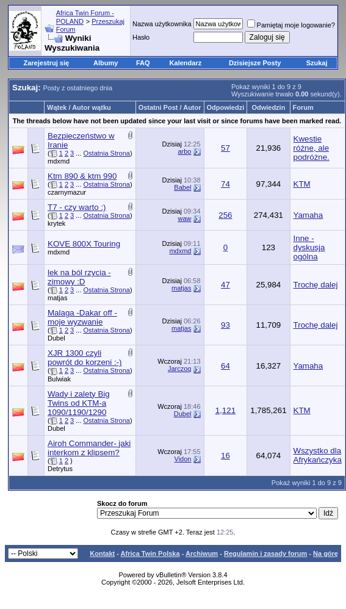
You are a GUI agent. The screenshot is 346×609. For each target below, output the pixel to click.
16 (225, 455)
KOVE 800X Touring (84, 243)
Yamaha (308, 215)
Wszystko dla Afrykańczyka (318, 455)
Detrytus (60, 468)
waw (184, 218)
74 (225, 184)
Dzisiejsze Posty (255, 63)
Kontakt (102, 553)
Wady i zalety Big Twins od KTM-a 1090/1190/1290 (79, 403)
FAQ (143, 63)
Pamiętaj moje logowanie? (291, 25)
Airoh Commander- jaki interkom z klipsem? (89, 448)
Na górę (325, 553)
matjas (57, 297)
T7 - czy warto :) (77, 207)
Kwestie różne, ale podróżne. (312, 148)
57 (225, 148)
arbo (184, 151)
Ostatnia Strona (107, 153)
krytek (56, 223)
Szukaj (317, 63)
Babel (182, 187)
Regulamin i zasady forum (265, 553)
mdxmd (59, 161)
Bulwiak (59, 379)
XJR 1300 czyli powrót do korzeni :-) (84, 357)
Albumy (105, 63)
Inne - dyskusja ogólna (309, 247)
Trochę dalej (316, 284)
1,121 (225, 410)
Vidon (183, 459)
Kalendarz (186, 63)
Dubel (56, 338)
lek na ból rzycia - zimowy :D (79, 277)
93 (225, 325)
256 (225, 215)
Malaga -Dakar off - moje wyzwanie (82, 317)
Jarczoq (180, 368)
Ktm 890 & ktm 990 (82, 176)
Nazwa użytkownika (162, 23)
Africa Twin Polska (150, 553)
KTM (302, 184)
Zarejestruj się (46, 63)
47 (225, 284)
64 (225, 365)
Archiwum (202, 553)
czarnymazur (67, 192)
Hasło (141, 37)
